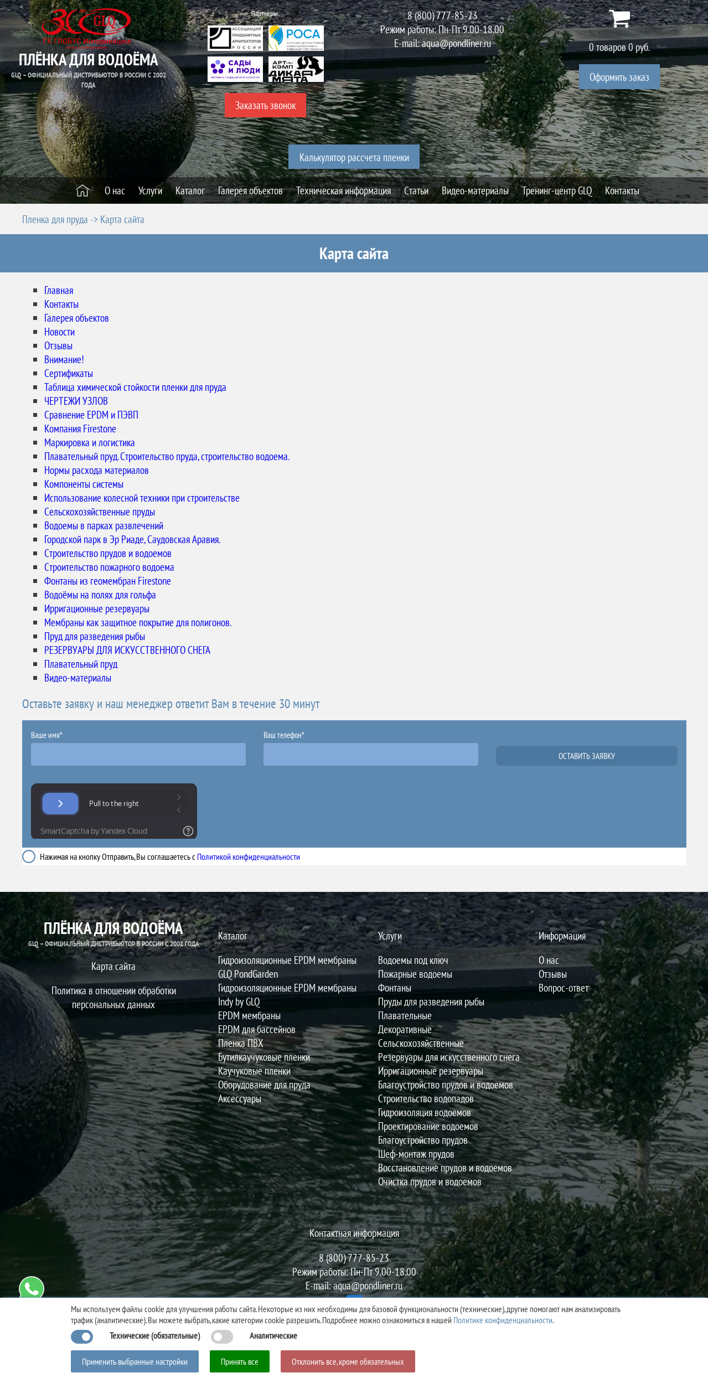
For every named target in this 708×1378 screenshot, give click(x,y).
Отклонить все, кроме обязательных (348, 1361)
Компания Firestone (80, 428)
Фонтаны (394, 987)
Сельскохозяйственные (421, 1043)
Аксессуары (239, 1098)
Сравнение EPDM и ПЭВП (91, 414)
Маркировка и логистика (89, 442)
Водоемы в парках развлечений (103, 525)
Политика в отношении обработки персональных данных (113, 997)
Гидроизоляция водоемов (424, 1112)
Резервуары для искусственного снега (449, 1057)
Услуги (390, 935)
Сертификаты (68, 373)
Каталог (232, 935)
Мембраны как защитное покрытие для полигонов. (137, 622)
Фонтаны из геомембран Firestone (107, 580)
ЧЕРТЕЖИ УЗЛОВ (76, 400)
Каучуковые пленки (254, 1070)
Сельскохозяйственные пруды (99, 511)
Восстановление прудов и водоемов (445, 1167)
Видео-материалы (77, 677)
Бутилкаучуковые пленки (264, 1057)
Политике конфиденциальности (502, 1319)
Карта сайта (113, 966)
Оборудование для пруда (264, 1084)
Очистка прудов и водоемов (430, 1181)
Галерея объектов (76, 317)
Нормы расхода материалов (96, 470)
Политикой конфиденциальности (248, 856)
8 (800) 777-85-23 (442, 15)
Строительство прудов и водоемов (108, 553)
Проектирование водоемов (428, 1126)
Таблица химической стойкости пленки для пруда (135, 387)
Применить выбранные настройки (135, 1361)
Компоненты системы (83, 484)
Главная (58, 290)
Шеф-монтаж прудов (416, 1153)
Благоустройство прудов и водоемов (445, 1084)
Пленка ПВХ (240, 1043)
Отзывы (58, 345)
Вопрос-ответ (563, 987)
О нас (549, 960)
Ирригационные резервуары (96, 608)
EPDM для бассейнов (257, 1029)
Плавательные (405, 1015)
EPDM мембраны (249, 1015)
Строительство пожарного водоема (109, 567)
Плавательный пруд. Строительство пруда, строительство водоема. (167, 456)
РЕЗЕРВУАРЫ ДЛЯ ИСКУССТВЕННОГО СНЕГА (127, 650)
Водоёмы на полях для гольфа (100, 594)
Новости (59, 331)
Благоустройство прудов (423, 1140)
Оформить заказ (619, 77)
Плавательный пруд (80, 663)
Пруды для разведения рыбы (431, 1001)
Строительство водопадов (426, 1098)
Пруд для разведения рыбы (94, 636)
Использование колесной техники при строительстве (142, 497)
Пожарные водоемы (415, 973)
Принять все (240, 1361)
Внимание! (64, 359)
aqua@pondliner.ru (456, 43)
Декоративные (405, 1029)
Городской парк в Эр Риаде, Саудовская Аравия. (132, 539)
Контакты (61, 304)
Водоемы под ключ (413, 960)
